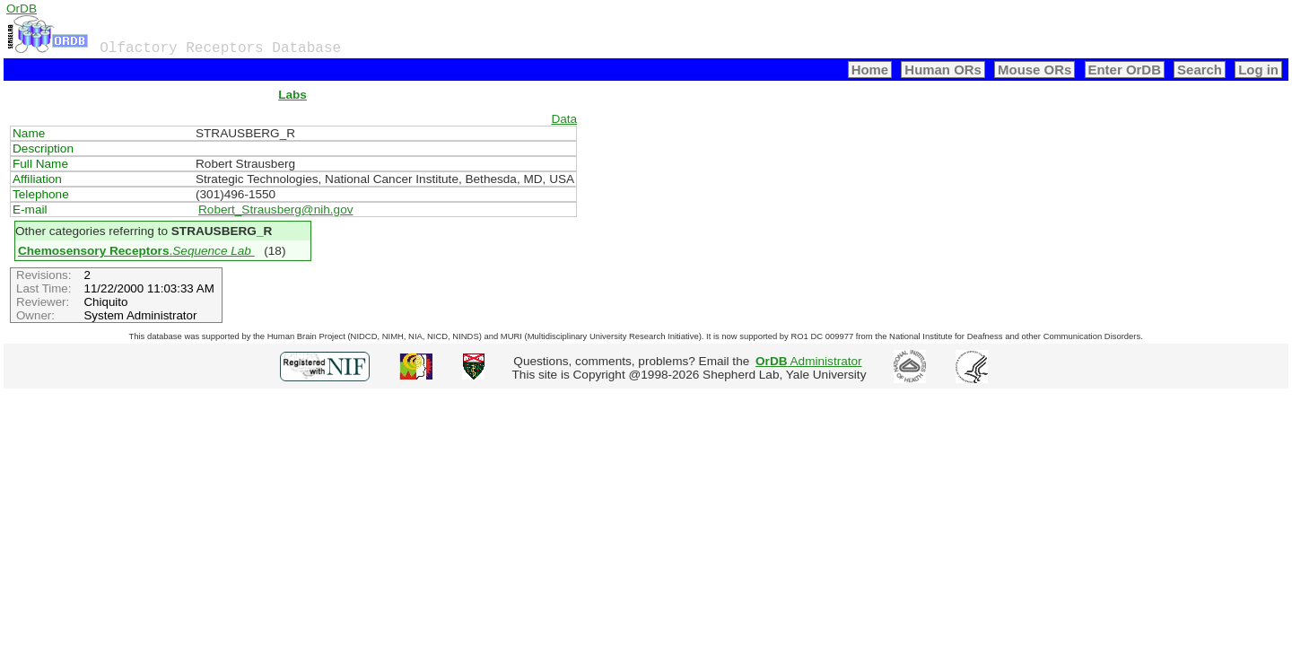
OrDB (21, 8)
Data (564, 119)
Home (870, 69)
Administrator (808, 361)
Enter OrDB (1124, 69)
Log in (1258, 69)
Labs (292, 94)
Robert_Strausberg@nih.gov (276, 209)
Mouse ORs (1034, 69)
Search (1199, 69)
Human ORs (943, 69)
